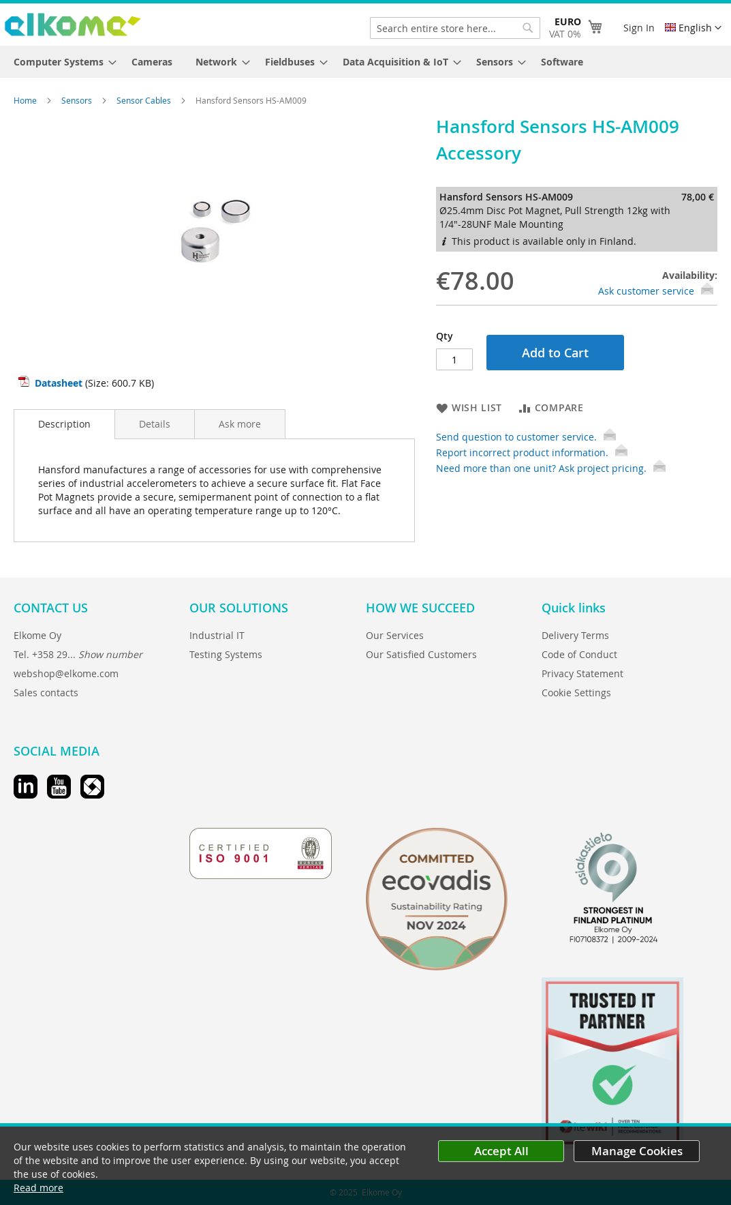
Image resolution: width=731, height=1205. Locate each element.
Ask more (240, 423)
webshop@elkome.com (66, 673)
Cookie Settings (576, 692)
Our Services (395, 635)
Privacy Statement (582, 673)
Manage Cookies (637, 1151)
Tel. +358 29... (78, 654)
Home (26, 100)
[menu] (365, 62)
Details (154, 423)
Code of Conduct (579, 654)
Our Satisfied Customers (421, 654)
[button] (693, 28)
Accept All (501, 1151)
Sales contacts (46, 692)
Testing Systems (225, 654)
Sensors (77, 100)
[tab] (64, 424)
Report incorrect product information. (531, 452)
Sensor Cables (144, 100)
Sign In (639, 27)
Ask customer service (646, 290)
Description (64, 423)
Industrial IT (217, 635)
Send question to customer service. (526, 436)
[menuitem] (60, 62)
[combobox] (455, 28)
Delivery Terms (575, 635)
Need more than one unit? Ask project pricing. (551, 468)
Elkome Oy (37, 635)
